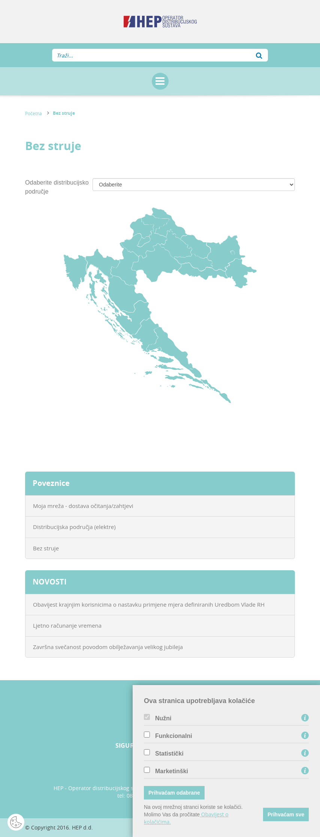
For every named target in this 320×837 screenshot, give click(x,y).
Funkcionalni (173, 736)
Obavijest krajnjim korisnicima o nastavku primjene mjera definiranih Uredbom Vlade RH (149, 604)
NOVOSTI (50, 582)
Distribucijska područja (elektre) (74, 526)
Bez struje (64, 113)
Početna (33, 113)
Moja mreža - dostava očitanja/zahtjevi (83, 505)
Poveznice (51, 483)
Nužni (163, 718)
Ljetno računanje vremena (67, 625)
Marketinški (171, 771)
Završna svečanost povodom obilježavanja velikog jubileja (108, 647)
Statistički (169, 754)
